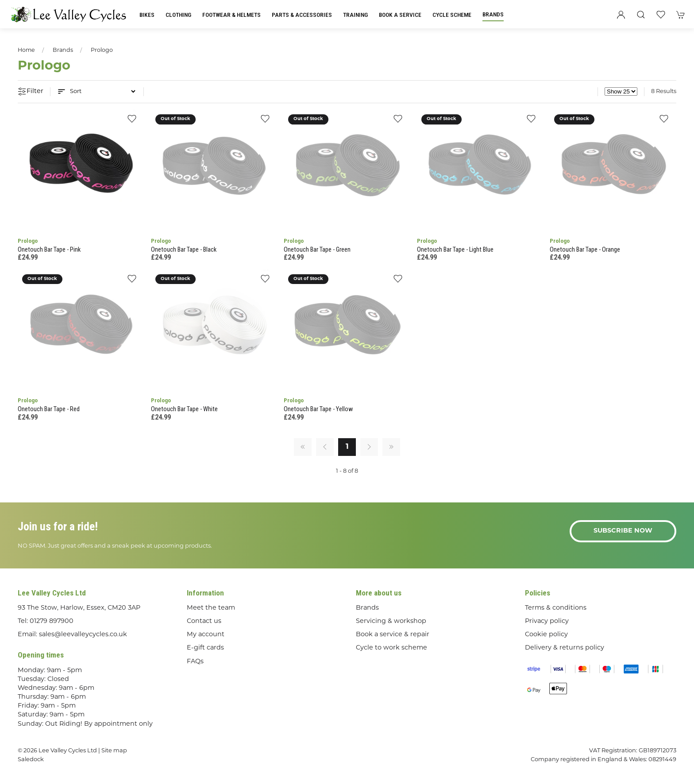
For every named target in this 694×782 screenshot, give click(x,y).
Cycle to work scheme (391, 648)
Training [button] (355, 14)
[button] (640, 14)
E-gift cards (205, 648)
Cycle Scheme (451, 14)
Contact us (204, 621)
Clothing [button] (178, 14)
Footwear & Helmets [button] (231, 14)
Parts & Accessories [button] (302, 14)
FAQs (195, 661)
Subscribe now (623, 531)
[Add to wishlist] (132, 122)
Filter (30, 92)
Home (26, 50)
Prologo (102, 50)
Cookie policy (546, 634)
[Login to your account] (621, 14)
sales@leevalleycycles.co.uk (83, 634)
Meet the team (211, 608)
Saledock (31, 760)
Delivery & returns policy (564, 648)
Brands (493, 14)
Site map (114, 751)
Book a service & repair (392, 634)
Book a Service (400, 14)
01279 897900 (51, 621)
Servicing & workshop (391, 621)
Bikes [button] (146, 14)
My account (205, 634)
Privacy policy (547, 621)
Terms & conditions (555, 608)
